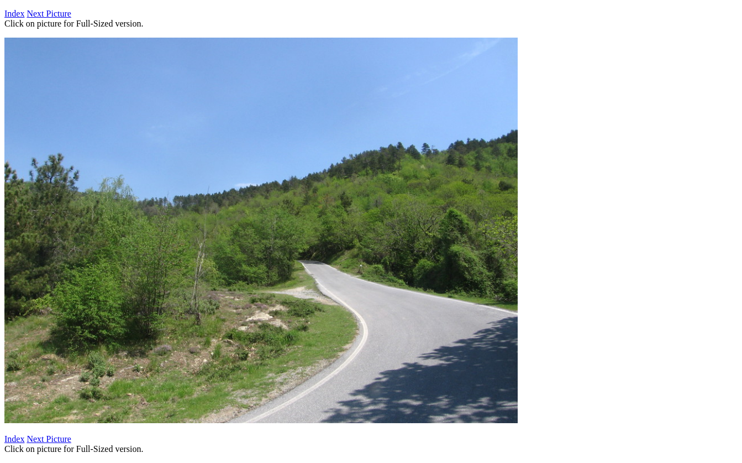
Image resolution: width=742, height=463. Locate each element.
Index (14, 13)
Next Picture (49, 13)
